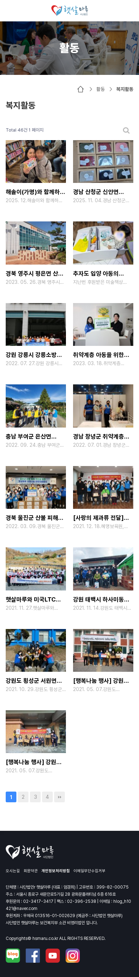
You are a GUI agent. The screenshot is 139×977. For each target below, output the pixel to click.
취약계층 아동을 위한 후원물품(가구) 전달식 (100, 355)
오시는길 (13, 871)
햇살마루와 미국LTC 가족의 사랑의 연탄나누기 (31, 600)
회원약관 (31, 871)
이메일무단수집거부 (89, 871)
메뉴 (10, 10)
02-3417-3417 (38, 901)
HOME (80, 89)
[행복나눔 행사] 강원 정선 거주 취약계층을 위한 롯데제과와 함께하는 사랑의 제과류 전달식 (101, 681)
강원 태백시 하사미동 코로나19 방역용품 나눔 (102, 600)
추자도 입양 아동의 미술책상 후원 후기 (96, 274)
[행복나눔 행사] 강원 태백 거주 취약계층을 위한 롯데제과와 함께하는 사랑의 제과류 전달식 (34, 762)
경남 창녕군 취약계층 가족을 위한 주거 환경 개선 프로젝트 (99, 437)
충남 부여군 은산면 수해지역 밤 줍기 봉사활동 (28, 437)
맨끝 (59, 797)
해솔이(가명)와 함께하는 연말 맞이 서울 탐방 (35, 192)
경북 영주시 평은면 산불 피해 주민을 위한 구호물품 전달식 (34, 274)
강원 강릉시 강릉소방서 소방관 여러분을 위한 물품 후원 (34, 355)
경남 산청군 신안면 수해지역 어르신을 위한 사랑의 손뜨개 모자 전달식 (101, 192)
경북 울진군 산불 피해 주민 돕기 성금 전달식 (32, 518)
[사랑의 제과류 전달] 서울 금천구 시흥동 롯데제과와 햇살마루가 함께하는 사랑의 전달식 (101, 518)
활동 (100, 89)
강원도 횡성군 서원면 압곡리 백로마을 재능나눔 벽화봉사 (31, 681)
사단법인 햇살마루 (69, 10)
